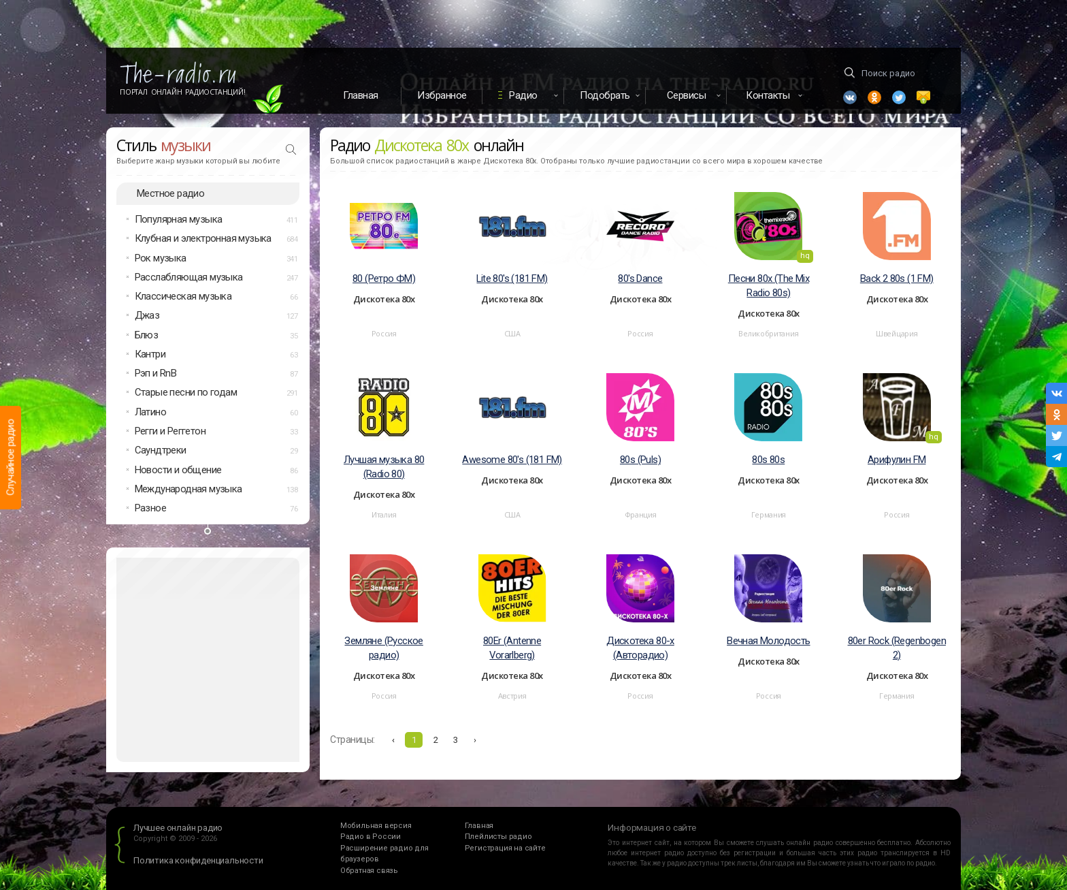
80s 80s (768, 460)
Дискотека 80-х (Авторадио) (640, 648)
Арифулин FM (896, 460)
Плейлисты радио (498, 836)
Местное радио (170, 193)
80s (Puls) (640, 460)
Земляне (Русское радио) (383, 648)
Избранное (442, 95)
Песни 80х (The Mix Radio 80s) (768, 285)
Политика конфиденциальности (198, 860)
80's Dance (640, 278)
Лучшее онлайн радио (178, 828)
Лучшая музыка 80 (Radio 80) (384, 467)
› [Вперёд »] (475, 740)
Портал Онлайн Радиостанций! (183, 92)
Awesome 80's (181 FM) (511, 460)
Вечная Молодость (768, 641)
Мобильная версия (376, 825)
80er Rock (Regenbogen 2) (897, 648)
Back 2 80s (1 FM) (897, 278)
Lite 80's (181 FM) (511, 278)
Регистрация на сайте (505, 848)
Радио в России (370, 836)
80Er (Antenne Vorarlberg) (512, 648)
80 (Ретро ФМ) (383, 278)
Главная (360, 95)
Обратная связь (369, 870)
